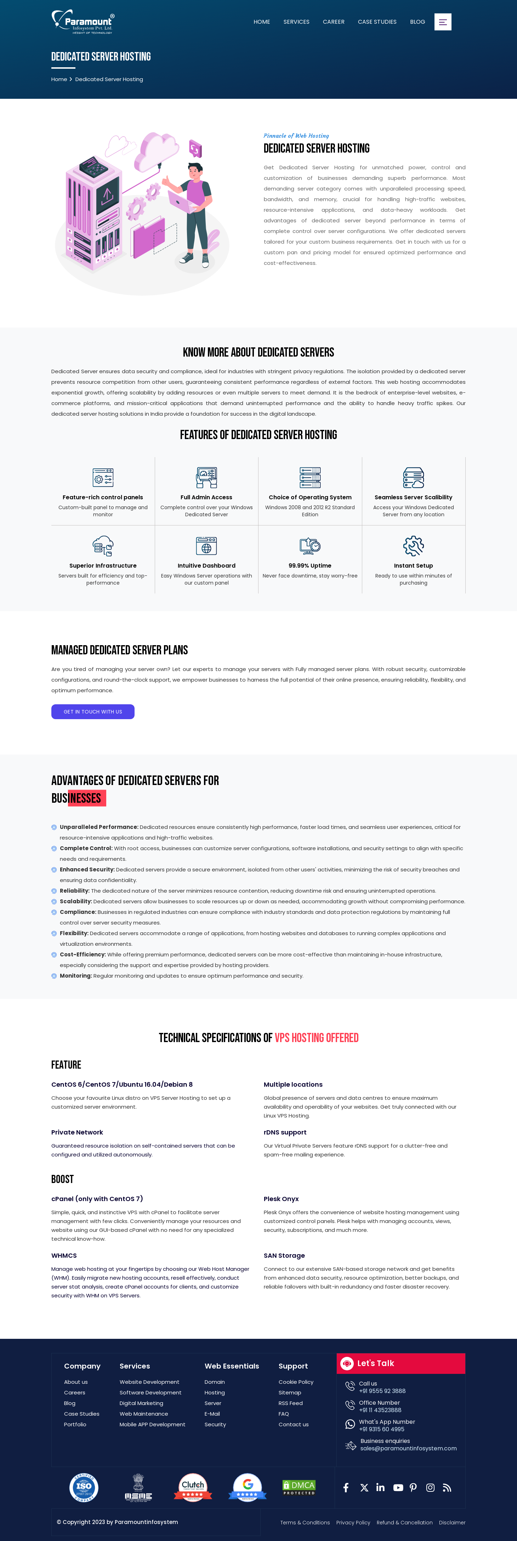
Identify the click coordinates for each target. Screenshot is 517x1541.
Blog (417, 21)
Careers (74, 1392)
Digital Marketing (141, 1403)
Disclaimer (452, 1522)
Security (215, 1424)
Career (334, 21)
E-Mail (212, 1413)
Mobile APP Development (153, 1424)
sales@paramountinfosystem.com (408, 1448)
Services (296, 21)
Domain (215, 1382)
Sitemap (290, 1392)
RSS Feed (291, 1403)
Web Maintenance (144, 1413)
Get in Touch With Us (93, 711)
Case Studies (377, 21)
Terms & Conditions (305, 1522)
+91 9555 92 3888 (382, 1391)
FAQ (284, 1413)
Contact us (294, 1424)
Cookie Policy (296, 1382)
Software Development (151, 1392)
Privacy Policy (353, 1522)
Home (262, 21)
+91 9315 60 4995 (381, 1429)
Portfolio (75, 1424)
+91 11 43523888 (380, 1410)
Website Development (150, 1382)
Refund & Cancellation (405, 1522)
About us (76, 1382)
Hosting (215, 1392)
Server (213, 1403)
